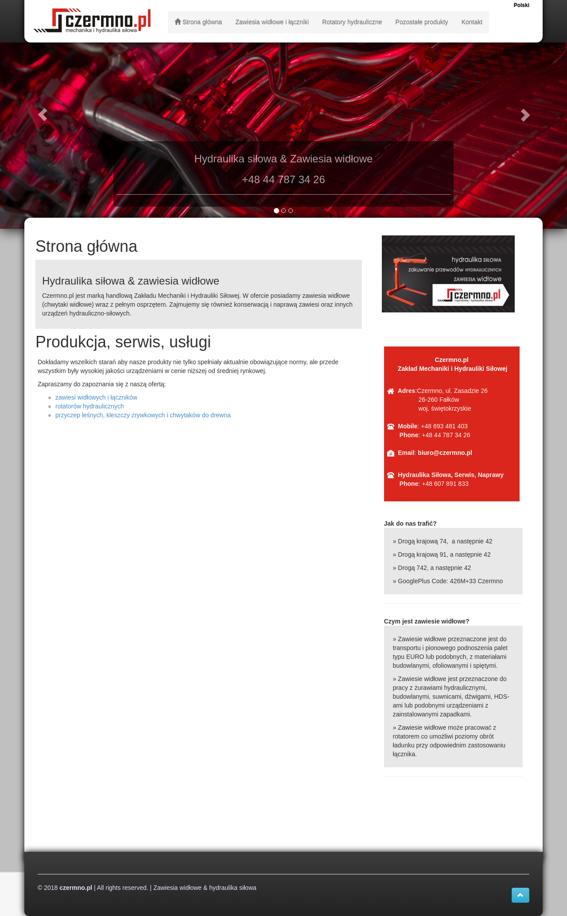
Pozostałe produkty (422, 22)
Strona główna (198, 22)
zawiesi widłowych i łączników (96, 397)
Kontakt (472, 22)
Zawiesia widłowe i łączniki (272, 22)
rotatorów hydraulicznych (89, 406)
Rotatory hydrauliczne (352, 22)
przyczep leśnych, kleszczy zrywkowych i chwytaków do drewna (143, 415)
